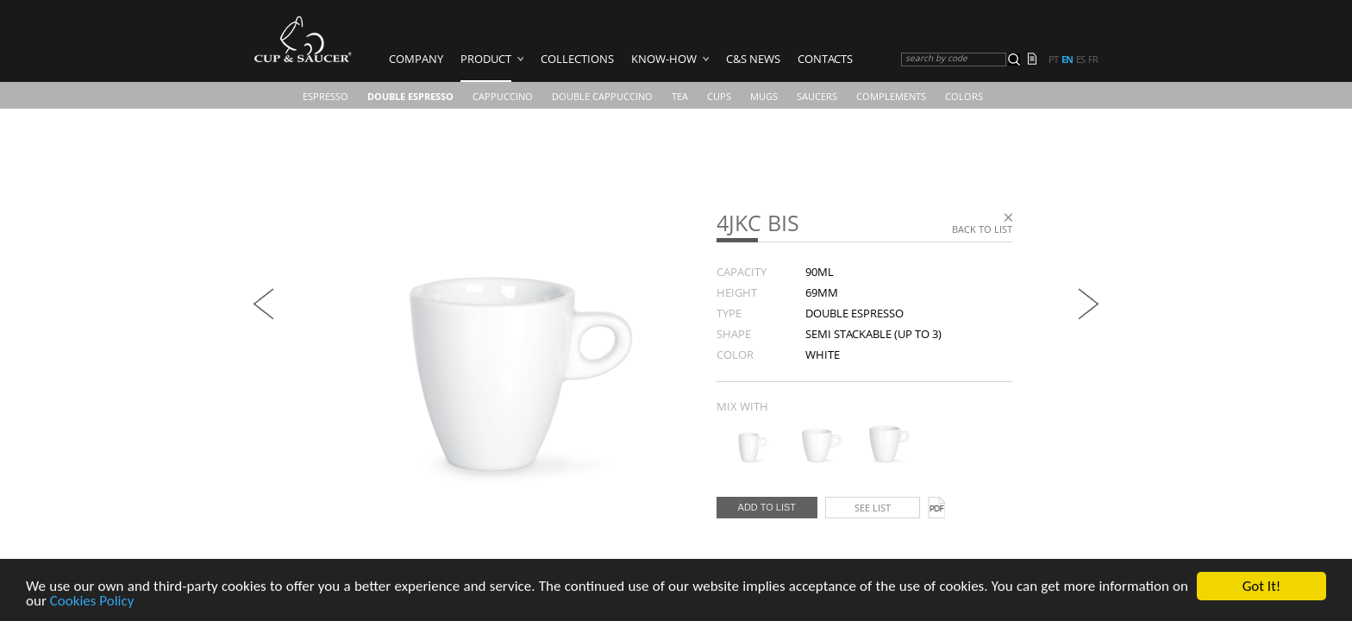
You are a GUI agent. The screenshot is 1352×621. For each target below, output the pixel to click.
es (1080, 59)
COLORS (964, 96)
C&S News (753, 58)
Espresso (325, 96)
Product (485, 58)
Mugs (764, 96)
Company (416, 58)
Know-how (664, 58)
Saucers (817, 96)
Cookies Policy (92, 602)
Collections (577, 58)
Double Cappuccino (602, 96)
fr (1093, 59)
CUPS (719, 96)
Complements (891, 96)
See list (872, 507)
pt (1053, 59)
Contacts (825, 58)
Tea (680, 96)
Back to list (982, 229)
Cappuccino (503, 96)
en (1067, 59)
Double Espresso (410, 96)
